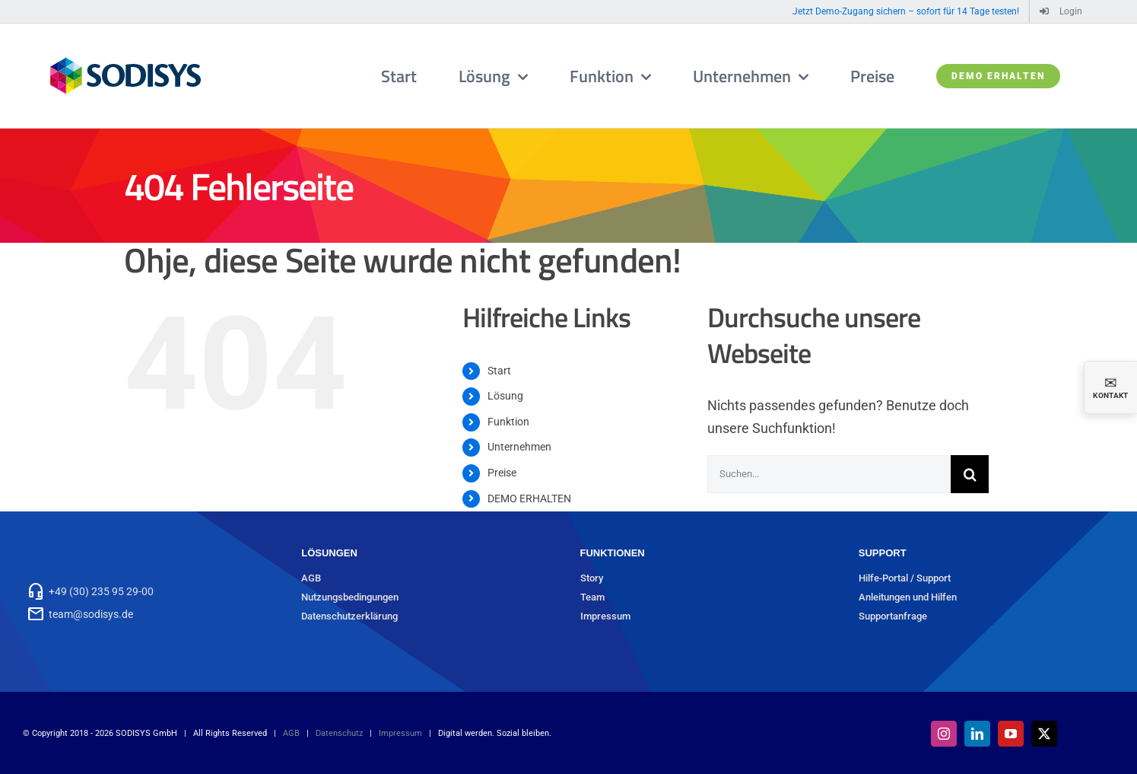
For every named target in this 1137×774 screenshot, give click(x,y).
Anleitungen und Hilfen (908, 597)
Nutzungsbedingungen (350, 597)
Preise (502, 473)
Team (592, 597)
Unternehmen (519, 447)
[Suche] (970, 474)
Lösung (505, 396)
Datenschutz (339, 733)
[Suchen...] (829, 474)
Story (591, 578)
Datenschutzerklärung (349, 616)
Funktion (508, 422)
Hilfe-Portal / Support (905, 578)
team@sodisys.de (91, 614)
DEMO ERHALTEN (529, 498)
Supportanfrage (893, 616)
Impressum (605, 616)
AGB (311, 578)
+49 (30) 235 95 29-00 (101, 591)
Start (499, 371)
